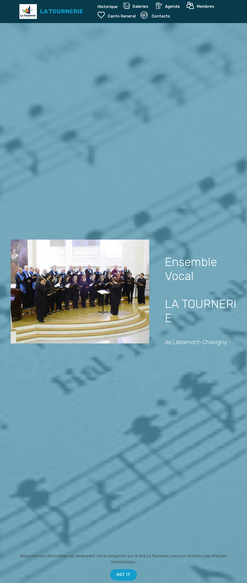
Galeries (137, 6)
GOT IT (123, 574)
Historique (108, 6)
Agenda (168, 6)
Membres (201, 5)
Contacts (155, 14)
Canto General (117, 14)
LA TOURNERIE (61, 11)
